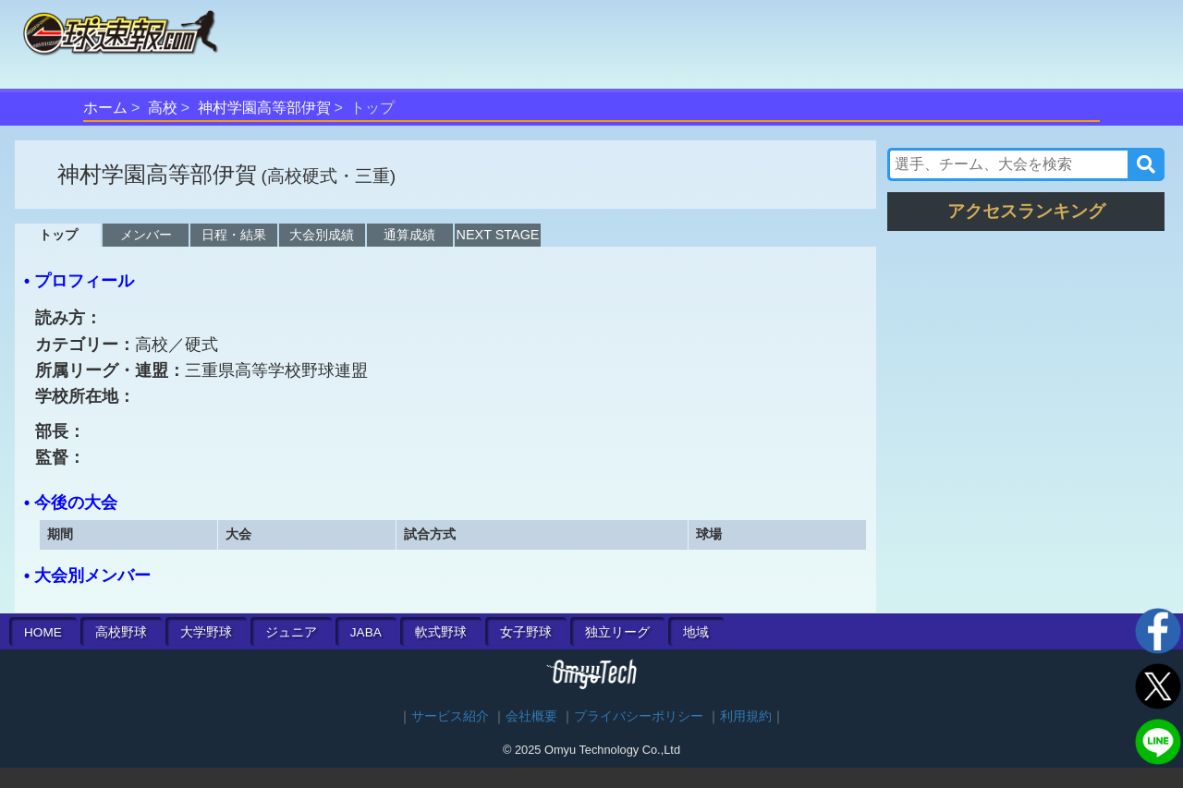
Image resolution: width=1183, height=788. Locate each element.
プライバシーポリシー (638, 716)
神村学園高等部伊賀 (264, 107)
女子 (526, 632)
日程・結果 (233, 234)
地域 (696, 632)
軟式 (441, 632)
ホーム (105, 107)
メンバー (146, 234)
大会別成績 (321, 234)
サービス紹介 (450, 716)
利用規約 (746, 716)
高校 (162, 107)
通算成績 (409, 234)
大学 (206, 632)
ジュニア (291, 632)
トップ (58, 234)
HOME (43, 632)
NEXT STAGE (498, 234)
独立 (617, 632)
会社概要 (531, 716)
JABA (366, 632)
